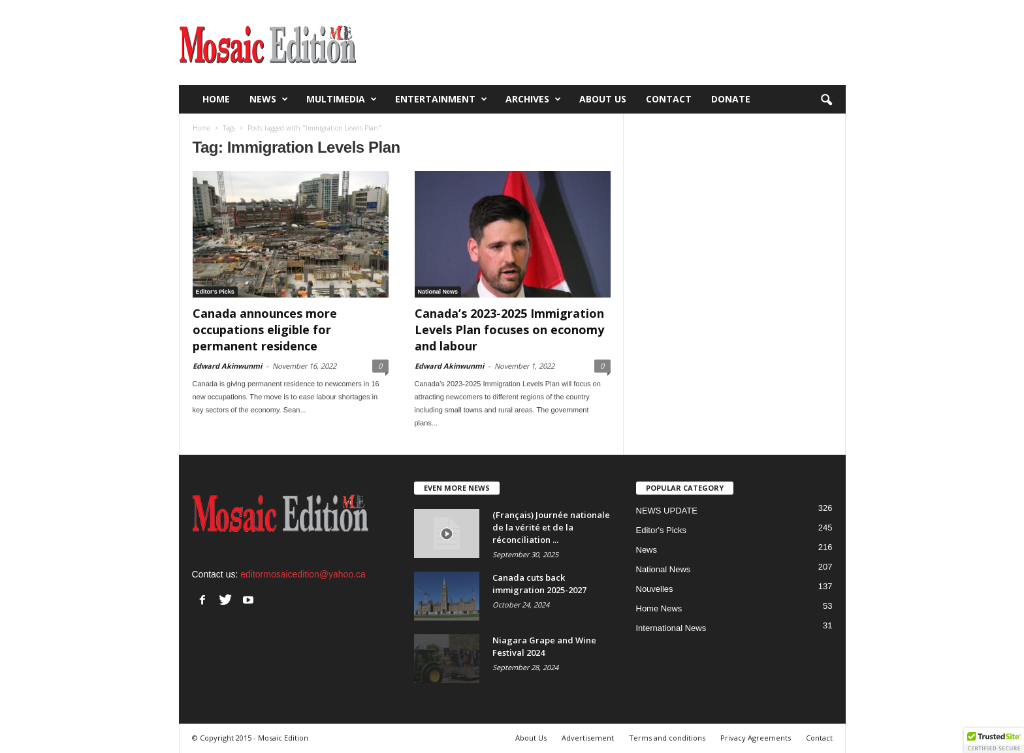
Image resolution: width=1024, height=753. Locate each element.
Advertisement (588, 738)
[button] (826, 99)
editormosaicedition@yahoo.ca (303, 574)
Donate (730, 99)
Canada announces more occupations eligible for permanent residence (265, 329)
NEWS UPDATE (666, 510)
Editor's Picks (215, 291)
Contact (669, 99)
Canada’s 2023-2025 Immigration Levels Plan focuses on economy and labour (509, 329)
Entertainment (441, 99)
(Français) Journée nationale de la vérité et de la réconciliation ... (551, 527)
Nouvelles (654, 589)
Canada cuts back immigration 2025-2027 (539, 584)
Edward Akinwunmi (227, 366)
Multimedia (341, 99)
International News (671, 628)
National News (438, 291)
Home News (659, 608)
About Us (602, 99)
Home (216, 99)
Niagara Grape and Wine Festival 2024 (544, 646)
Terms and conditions (667, 738)
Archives (533, 99)
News (268, 99)
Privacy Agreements (755, 738)
